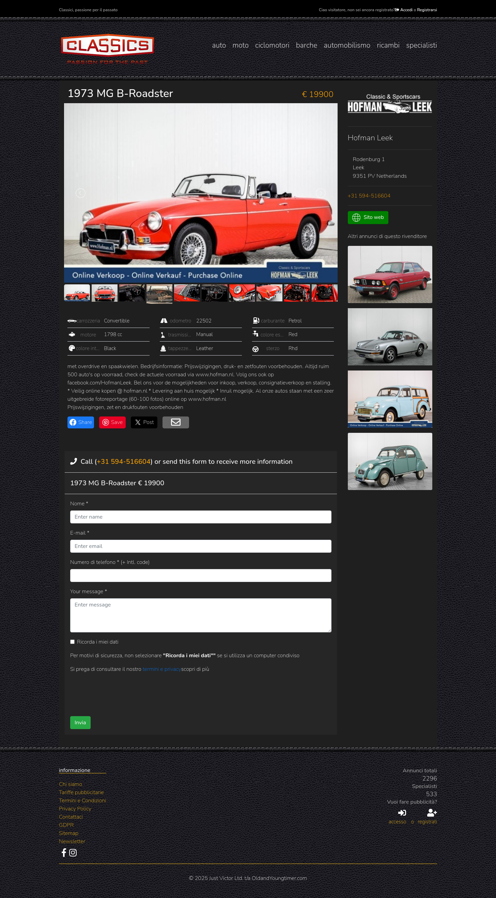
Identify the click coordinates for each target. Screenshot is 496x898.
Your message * (88, 591)
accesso (397, 817)
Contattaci (71, 817)
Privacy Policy (75, 809)
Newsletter (72, 841)
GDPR (66, 825)
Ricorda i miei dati (98, 642)
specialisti (421, 45)
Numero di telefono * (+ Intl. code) (110, 562)
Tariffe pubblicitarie (81, 792)
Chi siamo (70, 784)
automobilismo (347, 45)
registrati (427, 817)
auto (219, 45)
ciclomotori (272, 45)
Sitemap (68, 833)
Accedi (404, 10)
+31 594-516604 (124, 461)
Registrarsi (427, 10)
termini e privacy (162, 669)
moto (240, 45)
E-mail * (79, 533)
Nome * (79, 503)
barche (306, 45)
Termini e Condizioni (82, 800)
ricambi (388, 45)
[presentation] (190, 692)
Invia (80, 722)
